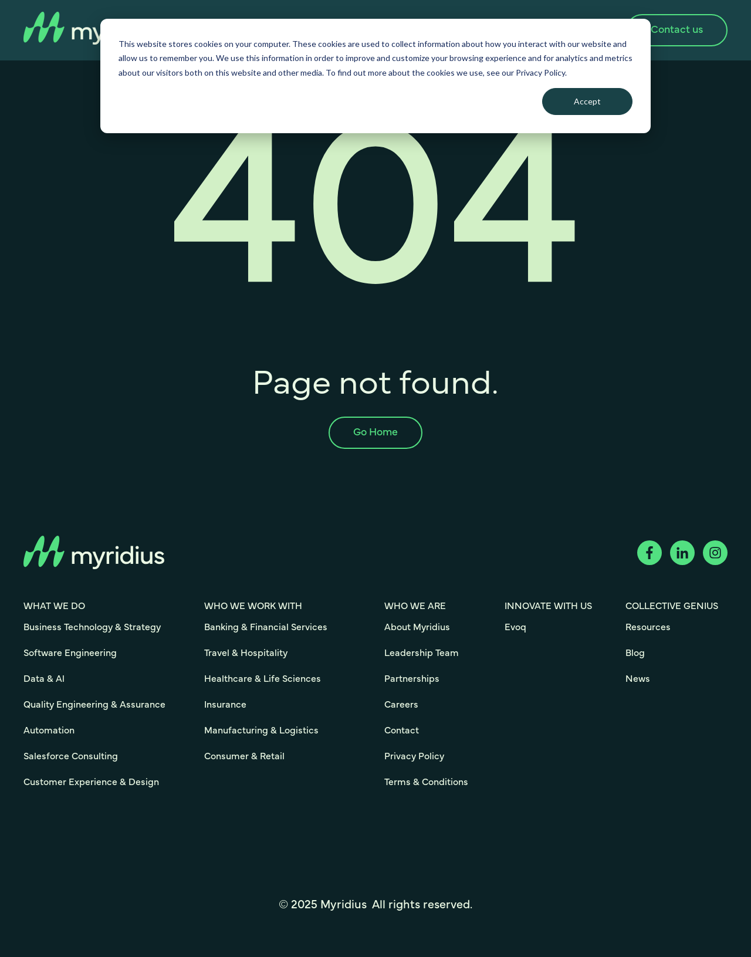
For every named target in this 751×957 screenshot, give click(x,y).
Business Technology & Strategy (92, 627)
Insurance (225, 704)
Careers (401, 704)
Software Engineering (70, 653)
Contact (401, 730)
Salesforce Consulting (70, 756)
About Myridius (417, 627)
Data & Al (44, 679)
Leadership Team (421, 653)
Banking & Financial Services (265, 627)
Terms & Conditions (426, 782)
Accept (587, 101)
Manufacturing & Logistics (261, 730)
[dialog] (375, 76)
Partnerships (411, 679)
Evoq (515, 627)
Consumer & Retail (244, 756)
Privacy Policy (414, 756)
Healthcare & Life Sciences (262, 679)
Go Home (375, 432)
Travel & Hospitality (245, 653)
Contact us (677, 30)
